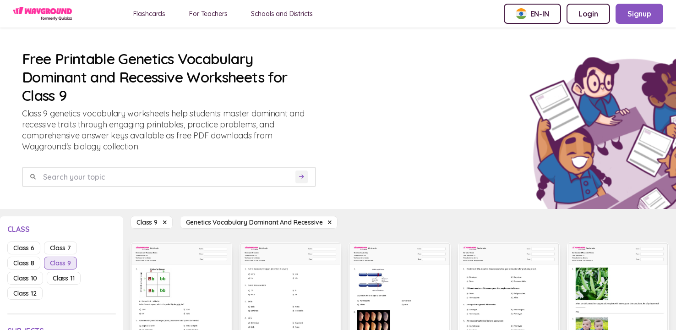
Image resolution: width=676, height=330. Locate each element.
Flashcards (149, 14)
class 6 (23, 248)
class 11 (64, 278)
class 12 (25, 293)
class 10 (25, 278)
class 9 (60, 263)
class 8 (23, 263)
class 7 (60, 248)
